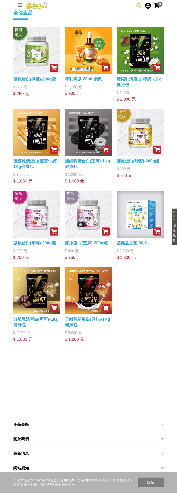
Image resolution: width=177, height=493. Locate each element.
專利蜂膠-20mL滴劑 (83, 79)
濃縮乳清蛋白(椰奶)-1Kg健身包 (139, 82)
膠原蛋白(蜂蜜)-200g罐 (138, 161)
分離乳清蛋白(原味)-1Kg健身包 (87, 322)
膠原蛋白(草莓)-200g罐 (34, 243)
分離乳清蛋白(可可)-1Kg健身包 (36, 322)
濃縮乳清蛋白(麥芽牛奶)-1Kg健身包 (36, 164)
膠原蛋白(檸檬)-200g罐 (34, 79)
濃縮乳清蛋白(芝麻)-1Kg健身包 (87, 164)
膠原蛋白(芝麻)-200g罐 (86, 243)
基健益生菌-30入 (132, 243)
